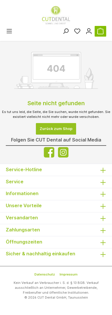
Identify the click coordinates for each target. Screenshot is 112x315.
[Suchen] (65, 31)
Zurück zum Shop (56, 129)
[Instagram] (63, 152)
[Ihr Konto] (89, 31)
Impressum (69, 274)
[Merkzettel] (77, 31)
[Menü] (9, 31)
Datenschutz (44, 274)
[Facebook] (49, 152)
